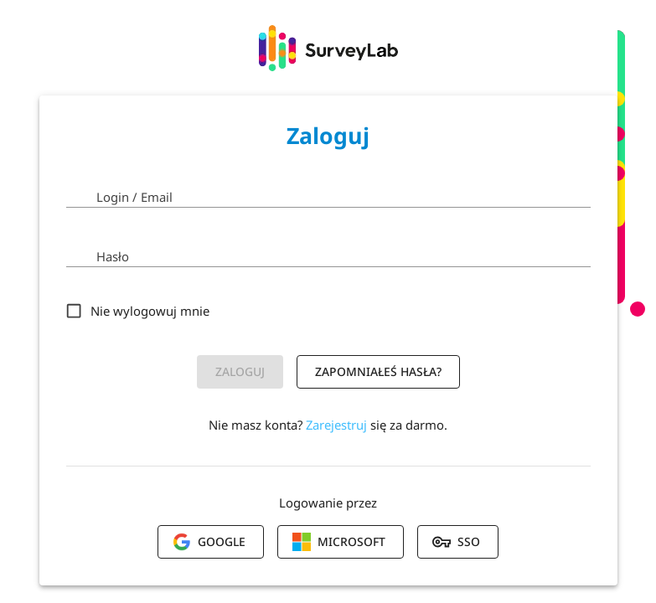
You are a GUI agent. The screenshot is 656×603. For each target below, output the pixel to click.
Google (209, 542)
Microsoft (338, 542)
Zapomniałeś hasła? (378, 371)
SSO (456, 542)
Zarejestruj (336, 424)
